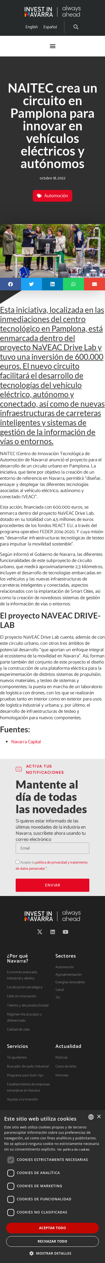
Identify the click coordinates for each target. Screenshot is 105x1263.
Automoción (56, 196)
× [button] (99, 1117)
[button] (76, 27)
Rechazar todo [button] (52, 1241)
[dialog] (52, 1186)
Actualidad (68, 1046)
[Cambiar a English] (32, 27)
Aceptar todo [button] (52, 1228)
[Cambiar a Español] (50, 27)
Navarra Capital (26, 742)
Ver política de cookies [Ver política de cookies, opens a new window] (73, 1149)
